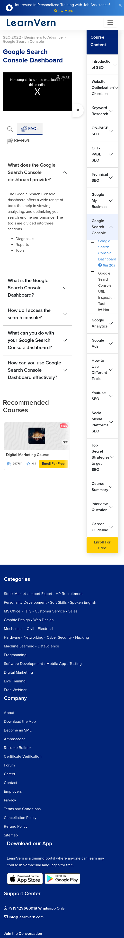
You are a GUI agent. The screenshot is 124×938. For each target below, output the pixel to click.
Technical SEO (100, 177)
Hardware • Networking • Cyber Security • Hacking (46, 637)
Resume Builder (17, 747)
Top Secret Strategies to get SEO (101, 457)
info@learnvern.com (24, 917)
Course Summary (100, 486)
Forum (9, 765)
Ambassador (14, 739)
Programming (15, 655)
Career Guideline (100, 527)
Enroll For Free (53, 464)
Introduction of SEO (102, 64)
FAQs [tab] (29, 129)
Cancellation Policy (20, 817)
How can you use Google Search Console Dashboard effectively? (34, 370)
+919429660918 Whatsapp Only (34, 908)
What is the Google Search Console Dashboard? (28, 288)
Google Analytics (100, 323)
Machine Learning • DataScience (31, 646)
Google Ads (98, 343)
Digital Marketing (18, 672)
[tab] (10, 129)
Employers (13, 791)
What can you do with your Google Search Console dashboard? (31, 340)
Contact (10, 782)
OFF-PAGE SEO (96, 154)
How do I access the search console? (29, 314)
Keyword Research (100, 110)
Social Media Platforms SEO (100, 422)
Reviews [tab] (18, 141)
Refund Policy (15, 826)
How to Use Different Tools (99, 369)
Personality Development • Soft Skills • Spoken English (50, 602)
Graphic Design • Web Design (29, 620)
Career (9, 774)
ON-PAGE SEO (100, 131)
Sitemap (11, 835)
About (9, 712)
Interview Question (100, 506)
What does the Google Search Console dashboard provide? (31, 172)
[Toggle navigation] (110, 22)
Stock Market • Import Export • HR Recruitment (43, 593)
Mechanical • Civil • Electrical (28, 628)
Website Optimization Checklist (103, 87)
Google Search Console (99, 226)
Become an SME (18, 730)
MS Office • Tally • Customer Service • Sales (40, 611)
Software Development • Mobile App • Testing (43, 663)
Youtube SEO (99, 395)
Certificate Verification (23, 756)
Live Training (15, 681)
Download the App (20, 721)
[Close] (120, 5)
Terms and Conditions (22, 809)
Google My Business (99, 200)
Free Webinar (15, 690)
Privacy (10, 800)
